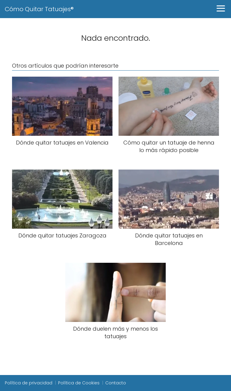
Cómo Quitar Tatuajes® (39, 9)
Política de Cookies (79, 383)
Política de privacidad (28, 383)
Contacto (115, 383)
